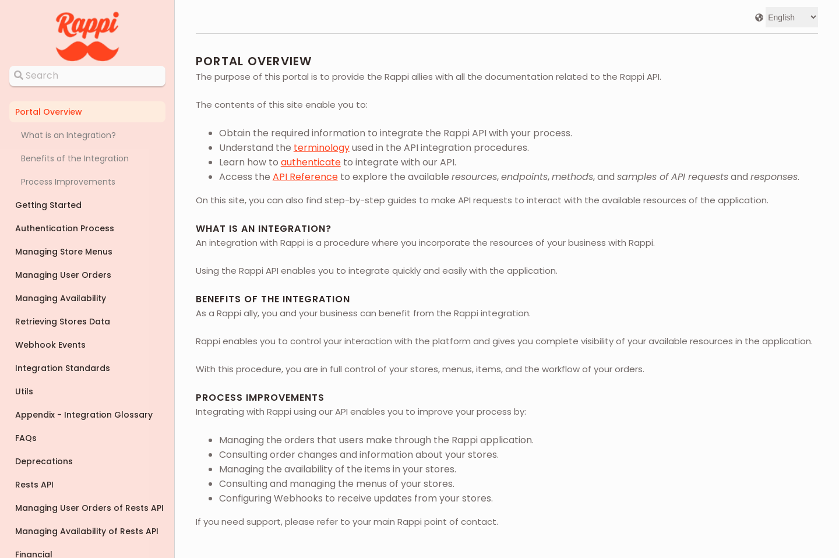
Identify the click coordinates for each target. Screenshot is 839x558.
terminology (322, 147)
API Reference (305, 176)
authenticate (311, 162)
